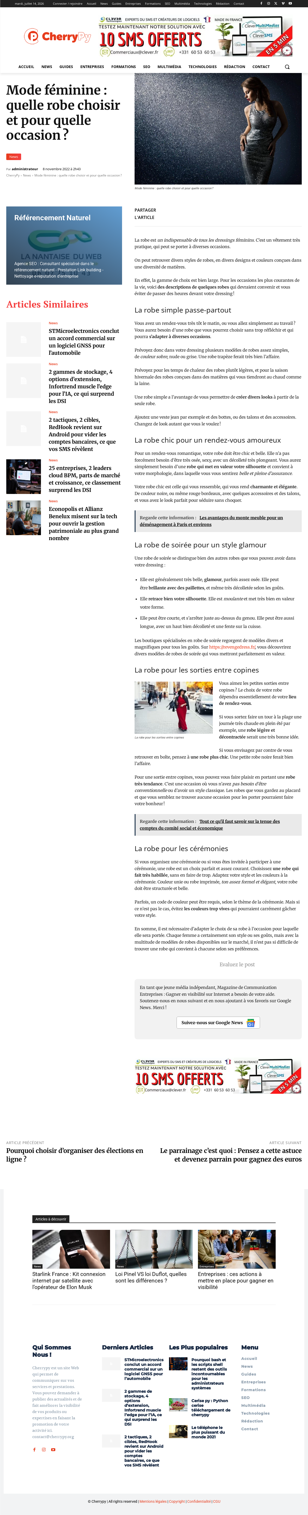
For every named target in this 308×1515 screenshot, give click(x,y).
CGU (216, 1501)
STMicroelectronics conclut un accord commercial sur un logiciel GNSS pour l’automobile (144, 1369)
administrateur (25, 169)
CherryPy (13, 175)
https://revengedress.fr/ (232, 647)
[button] (287, 66)
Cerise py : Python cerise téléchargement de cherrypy (210, 1407)
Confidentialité (199, 1501)
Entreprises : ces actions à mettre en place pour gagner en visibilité (236, 1280)
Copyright (177, 1501)
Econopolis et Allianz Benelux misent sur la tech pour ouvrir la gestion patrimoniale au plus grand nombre (84, 523)
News (13, 157)
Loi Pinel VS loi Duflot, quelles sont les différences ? (151, 1277)
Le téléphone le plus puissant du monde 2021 (208, 1432)
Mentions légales (153, 1501)
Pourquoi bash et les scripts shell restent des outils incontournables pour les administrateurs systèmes (209, 1373)
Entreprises (207, 1266)
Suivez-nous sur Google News (218, 1023)
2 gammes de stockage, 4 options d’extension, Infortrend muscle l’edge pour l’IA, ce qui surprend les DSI (81, 386)
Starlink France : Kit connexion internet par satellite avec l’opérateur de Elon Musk (69, 1280)
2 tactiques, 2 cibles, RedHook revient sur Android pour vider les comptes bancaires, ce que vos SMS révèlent (82, 434)
